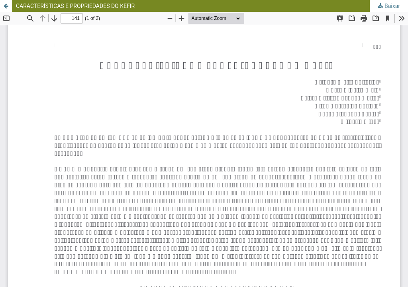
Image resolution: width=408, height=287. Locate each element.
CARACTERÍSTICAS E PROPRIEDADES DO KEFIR (75, 6)
